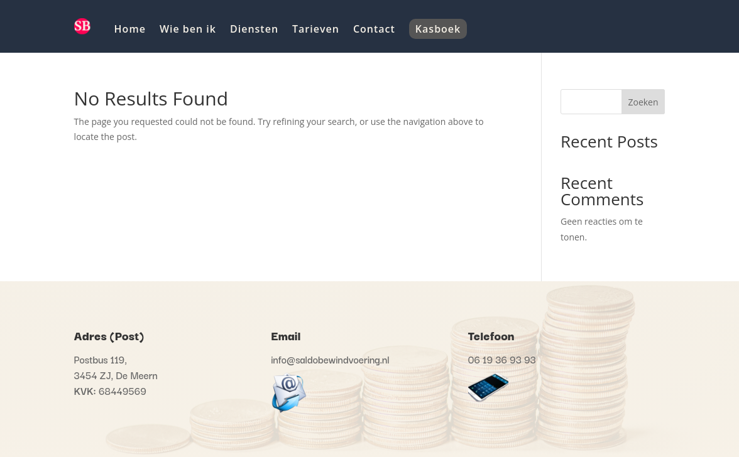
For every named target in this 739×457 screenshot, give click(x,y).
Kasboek (438, 29)
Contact (374, 29)
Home (130, 29)
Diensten (254, 29)
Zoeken (643, 102)
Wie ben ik (188, 29)
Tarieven (315, 29)
